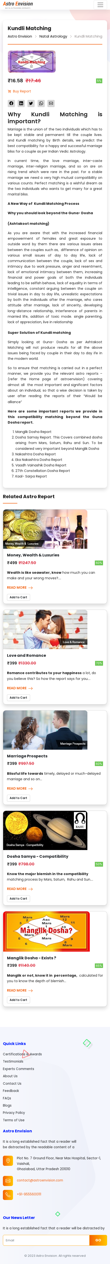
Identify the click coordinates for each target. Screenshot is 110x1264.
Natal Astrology (53, 36)
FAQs (7, 1098)
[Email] (46, 1240)
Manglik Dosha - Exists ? (31, 958)
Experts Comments (18, 1069)
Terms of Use (14, 1120)
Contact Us (12, 1083)
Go (98, 1240)
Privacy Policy (14, 1112)
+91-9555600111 (29, 1194)
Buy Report (19, 91)
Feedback (11, 1091)
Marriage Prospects (27, 756)
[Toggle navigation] (100, 5)
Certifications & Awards (22, 1054)
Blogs (7, 1105)
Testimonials (13, 1061)
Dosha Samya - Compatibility (37, 856)
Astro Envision (20, 36)
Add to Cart (18, 597)
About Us (10, 1076)
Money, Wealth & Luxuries (33, 555)
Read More (20, 587)
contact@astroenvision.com (40, 1180)
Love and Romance (26, 655)
